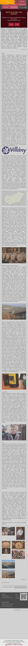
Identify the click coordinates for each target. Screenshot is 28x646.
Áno (11, 24)
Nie (16, 24)
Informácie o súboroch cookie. (15, 644)
